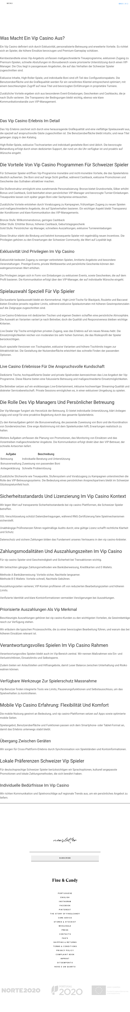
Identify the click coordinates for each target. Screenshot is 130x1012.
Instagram (65, 902)
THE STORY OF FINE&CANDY (65, 914)
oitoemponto (65, 963)
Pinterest (65, 910)
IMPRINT (65, 959)
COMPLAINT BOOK (65, 955)
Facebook (65, 906)
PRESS (65, 930)
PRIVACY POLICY (65, 951)
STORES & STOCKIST (65, 922)
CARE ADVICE (65, 918)
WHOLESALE (65, 926)
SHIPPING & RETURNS (65, 943)
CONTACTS (65, 934)
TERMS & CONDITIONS (65, 947)
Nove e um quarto (65, 967)
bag (123, 4)
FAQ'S (65, 938)
